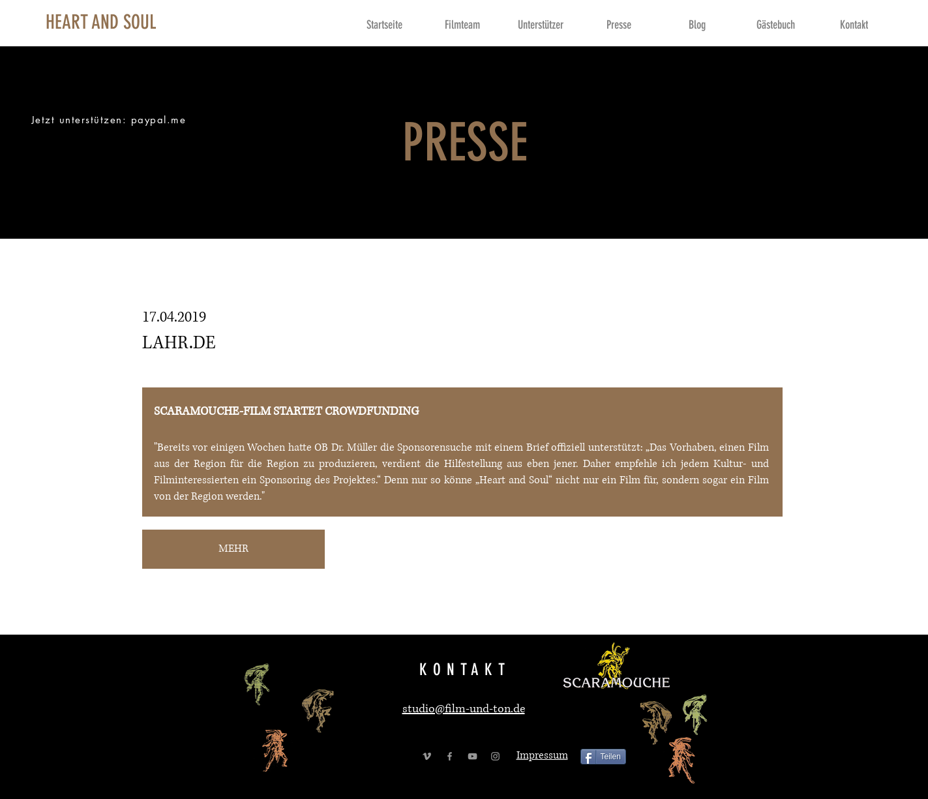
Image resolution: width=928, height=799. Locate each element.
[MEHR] (233, 549)
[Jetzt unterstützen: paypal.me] (110, 119)
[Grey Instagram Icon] (495, 756)
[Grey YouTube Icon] (472, 756)
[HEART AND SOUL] (101, 22)
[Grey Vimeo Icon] (426, 756)
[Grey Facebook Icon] (449, 756)
